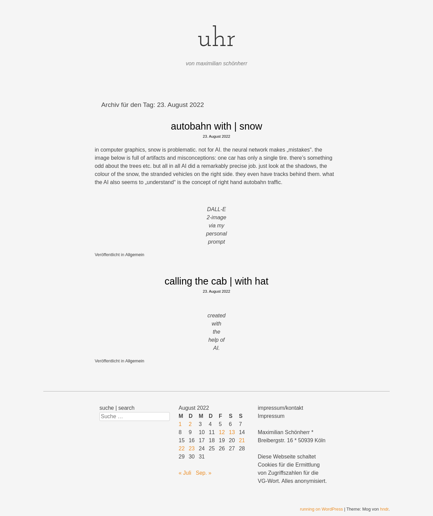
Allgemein (134, 254)
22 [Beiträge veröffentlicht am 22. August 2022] (182, 448)
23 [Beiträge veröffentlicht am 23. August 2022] (192, 448)
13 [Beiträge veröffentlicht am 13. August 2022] (232, 432)
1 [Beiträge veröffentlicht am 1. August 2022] (180, 424)
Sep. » (203, 473)
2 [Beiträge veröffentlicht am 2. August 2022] (190, 424)
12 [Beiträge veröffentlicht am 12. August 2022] (222, 432)
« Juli (185, 473)
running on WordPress (321, 509)
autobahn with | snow (216, 126)
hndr (384, 509)
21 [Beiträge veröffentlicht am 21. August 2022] (242, 440)
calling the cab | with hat (217, 281)
